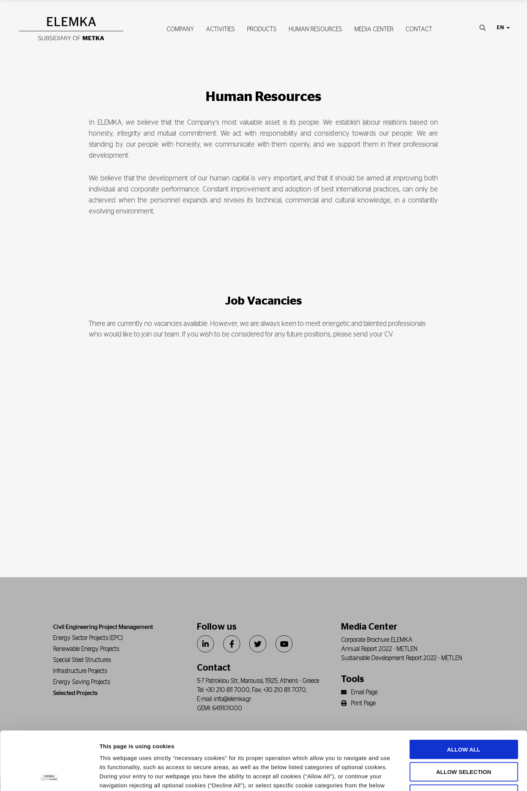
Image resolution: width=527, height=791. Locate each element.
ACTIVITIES (220, 29)
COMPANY (180, 29)
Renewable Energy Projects (86, 649)
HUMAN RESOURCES (315, 29)
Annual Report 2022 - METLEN (379, 649)
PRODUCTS (262, 29)
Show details (398, 776)
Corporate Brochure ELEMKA (376, 640)
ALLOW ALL (463, 691)
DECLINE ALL (464, 736)
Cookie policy (181, 745)
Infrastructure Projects (80, 671)
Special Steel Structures (82, 660)
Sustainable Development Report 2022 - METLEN (401, 658)
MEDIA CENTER (373, 29)
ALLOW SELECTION (463, 713)
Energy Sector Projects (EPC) (88, 638)
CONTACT (419, 29)
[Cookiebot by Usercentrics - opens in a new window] (49, 776)
